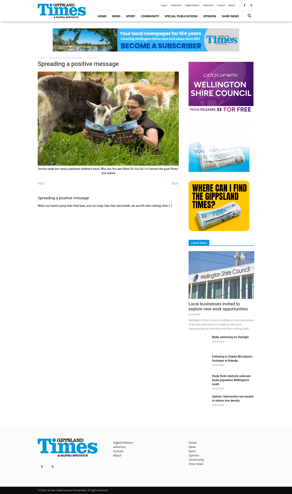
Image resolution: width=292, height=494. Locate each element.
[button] (249, 16)
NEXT (175, 183)
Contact (221, 5)
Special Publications (181, 16)
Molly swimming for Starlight (230, 337)
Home (102, 16)
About (232, 5)
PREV (41, 183)
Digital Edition (192, 5)
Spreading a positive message (65, 57)
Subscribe (176, 5)
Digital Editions (123, 443)
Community (150, 16)
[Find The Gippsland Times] (219, 230)
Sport (130, 16)
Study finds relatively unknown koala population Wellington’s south (231, 380)
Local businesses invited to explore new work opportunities (218, 306)
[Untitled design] (219, 171)
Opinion (209, 16)
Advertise (208, 5)
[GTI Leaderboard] (146, 39)
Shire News (230, 16)
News (116, 16)
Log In (164, 5)
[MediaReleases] (221, 111)
